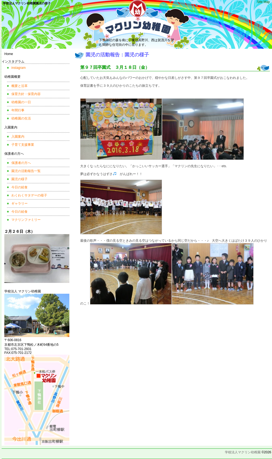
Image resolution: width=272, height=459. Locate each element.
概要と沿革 (19, 86)
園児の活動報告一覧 (26, 171)
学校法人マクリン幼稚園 (243, 452)
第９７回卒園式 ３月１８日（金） (115, 67)
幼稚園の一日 (21, 102)
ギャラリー (19, 203)
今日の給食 (19, 187)
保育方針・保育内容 (26, 94)
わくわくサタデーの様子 (29, 195)
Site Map (263, 2)
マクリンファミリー (26, 220)
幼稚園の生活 (21, 118)
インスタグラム (13, 61)
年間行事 (17, 110)
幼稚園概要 (12, 77)
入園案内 (10, 127)
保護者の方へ (14, 154)
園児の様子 (19, 179)
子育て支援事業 (22, 145)
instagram (18, 68)
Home (8, 54)
